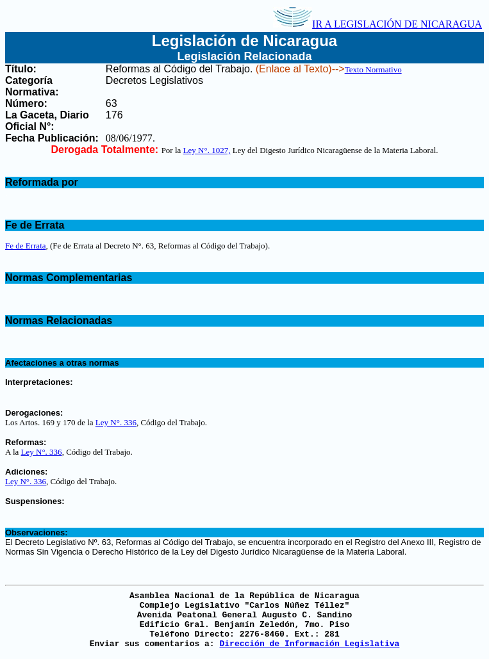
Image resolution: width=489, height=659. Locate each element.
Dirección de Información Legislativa (309, 644)
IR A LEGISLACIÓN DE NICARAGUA (377, 24)
